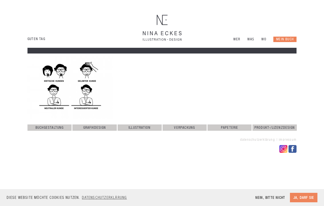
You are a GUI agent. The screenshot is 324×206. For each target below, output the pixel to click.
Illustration (140, 128)
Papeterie (229, 128)
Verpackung (184, 128)
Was (250, 39)
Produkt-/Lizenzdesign (274, 128)
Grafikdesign (94, 128)
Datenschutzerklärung (257, 140)
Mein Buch (285, 39)
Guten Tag (36, 39)
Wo (263, 39)
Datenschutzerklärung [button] (104, 197)
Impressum (288, 140)
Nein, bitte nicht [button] (270, 197)
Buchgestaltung (49, 128)
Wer (236, 39)
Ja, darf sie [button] (303, 197)
